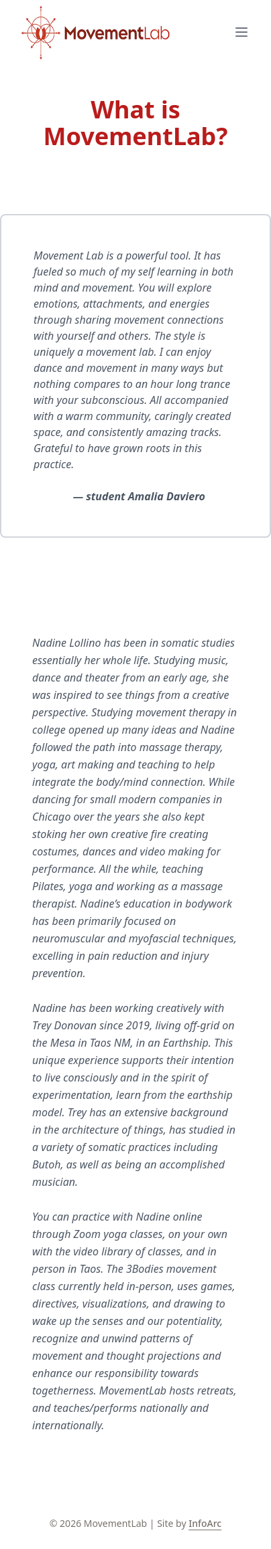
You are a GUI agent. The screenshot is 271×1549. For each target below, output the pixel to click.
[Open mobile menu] (241, 32)
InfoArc (204, 1523)
